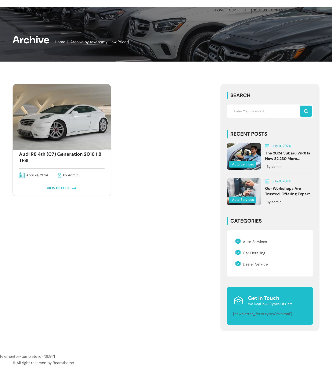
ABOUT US (258, 10)
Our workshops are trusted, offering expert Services (287, 194)
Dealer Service (251, 264)
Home (60, 41)
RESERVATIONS (308, 10)
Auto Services (243, 164)
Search (240, 95)
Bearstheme (63, 362)
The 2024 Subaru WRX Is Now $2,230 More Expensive (287, 159)
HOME (220, 10)
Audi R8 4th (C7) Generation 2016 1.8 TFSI (60, 157)
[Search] (306, 111)
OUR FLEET (237, 10)
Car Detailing (250, 253)
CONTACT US (281, 10)
